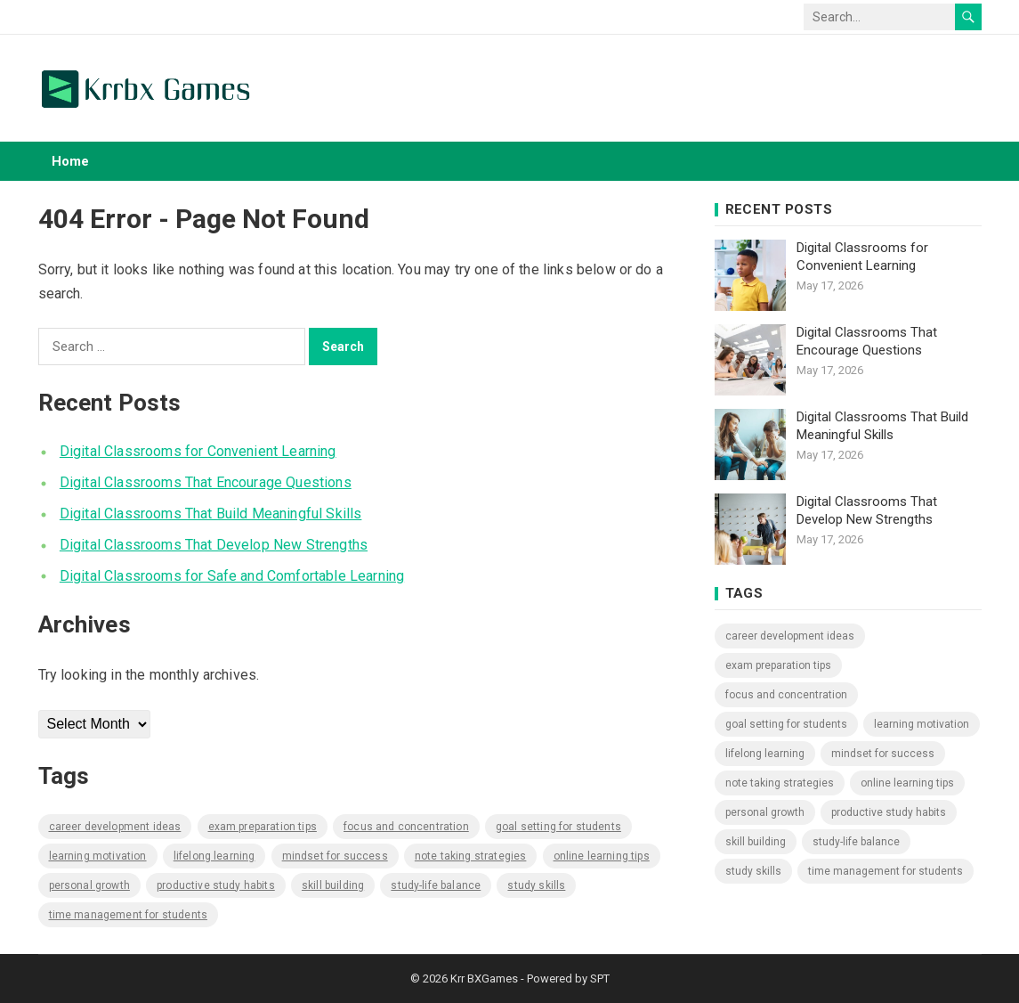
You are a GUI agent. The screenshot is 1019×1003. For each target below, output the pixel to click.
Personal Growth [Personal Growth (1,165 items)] (89, 885)
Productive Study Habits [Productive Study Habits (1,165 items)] (216, 885)
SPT (600, 978)
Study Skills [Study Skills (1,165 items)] (536, 885)
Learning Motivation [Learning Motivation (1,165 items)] (98, 856)
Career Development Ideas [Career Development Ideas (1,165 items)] (115, 826)
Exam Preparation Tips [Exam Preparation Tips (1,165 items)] (262, 826)
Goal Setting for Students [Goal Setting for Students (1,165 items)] (558, 826)
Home (70, 161)
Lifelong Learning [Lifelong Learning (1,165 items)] (214, 856)
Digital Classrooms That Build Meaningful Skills (211, 513)
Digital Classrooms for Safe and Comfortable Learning (232, 575)
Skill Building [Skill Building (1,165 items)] (333, 885)
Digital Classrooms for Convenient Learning (198, 451)
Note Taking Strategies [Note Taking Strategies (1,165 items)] (471, 856)
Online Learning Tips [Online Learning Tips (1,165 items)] (602, 856)
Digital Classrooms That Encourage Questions (206, 482)
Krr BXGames (484, 978)
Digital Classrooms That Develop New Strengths (214, 544)
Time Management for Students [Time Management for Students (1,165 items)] (128, 915)
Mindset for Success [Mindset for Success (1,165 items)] (335, 856)
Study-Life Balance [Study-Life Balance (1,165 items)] (436, 885)
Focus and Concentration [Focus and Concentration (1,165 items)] (406, 826)
